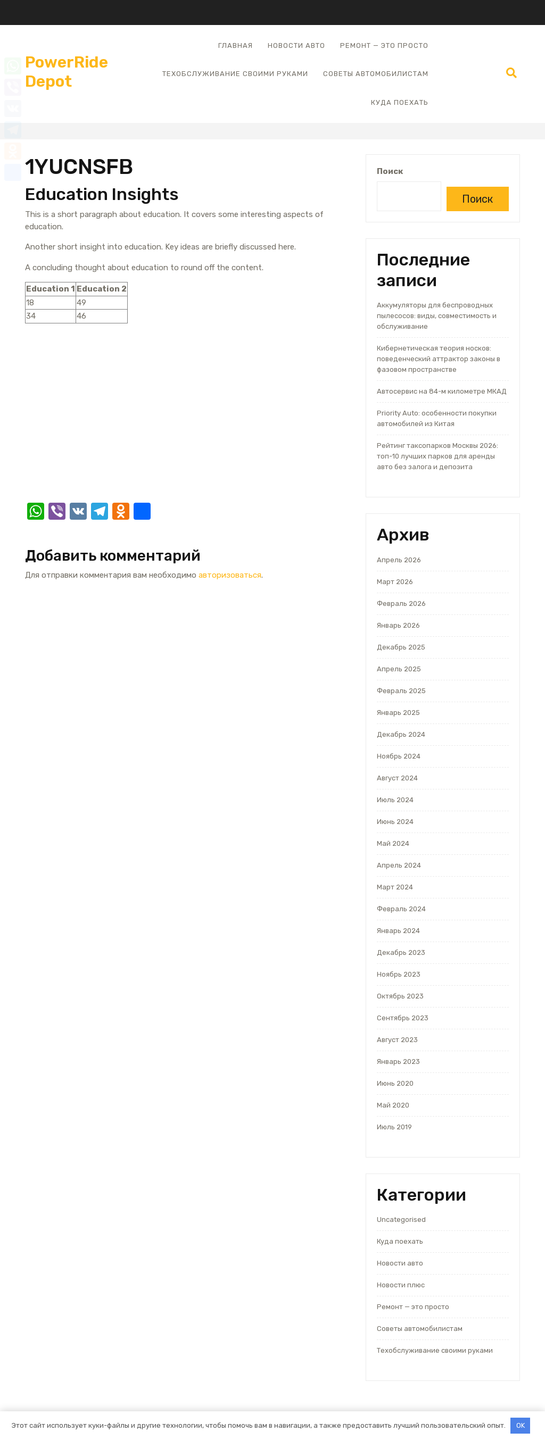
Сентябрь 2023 (402, 1018)
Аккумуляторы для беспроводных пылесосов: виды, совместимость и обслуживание (437, 315)
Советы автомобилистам (375, 74)
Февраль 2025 (401, 691)
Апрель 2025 (399, 669)
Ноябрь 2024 (398, 756)
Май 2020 (393, 1105)
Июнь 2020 (395, 1083)
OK (520, 1425)
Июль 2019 (394, 1127)
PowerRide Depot (66, 72)
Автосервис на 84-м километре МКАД (442, 391)
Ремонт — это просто (384, 45)
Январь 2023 (398, 1062)
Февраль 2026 (401, 603)
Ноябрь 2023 (398, 974)
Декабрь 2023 (401, 952)
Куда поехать (399, 102)
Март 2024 (395, 887)
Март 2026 (395, 582)
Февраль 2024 (401, 909)
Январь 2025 (398, 713)
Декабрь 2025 (401, 647)
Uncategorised (401, 1219)
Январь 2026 (398, 625)
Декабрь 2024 (401, 734)
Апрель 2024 (399, 865)
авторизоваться (230, 575)
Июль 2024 (395, 800)
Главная (235, 45)
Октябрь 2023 (400, 996)
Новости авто (296, 45)
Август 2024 (397, 778)
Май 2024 (393, 843)
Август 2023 (397, 1040)
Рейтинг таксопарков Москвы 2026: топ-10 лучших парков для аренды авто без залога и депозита (437, 456)
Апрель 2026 (399, 560)
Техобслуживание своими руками (235, 74)
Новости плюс (401, 1285)
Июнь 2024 (395, 822)
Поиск (390, 171)
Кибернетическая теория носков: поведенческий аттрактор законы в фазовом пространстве (438, 358)
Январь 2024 (398, 931)
